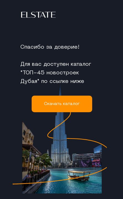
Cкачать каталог (62, 104)
